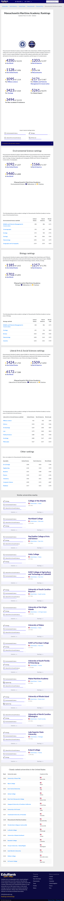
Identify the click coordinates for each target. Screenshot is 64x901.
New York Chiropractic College (16, 799)
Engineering (6, 468)
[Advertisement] (13, 29)
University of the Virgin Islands (37, 608)
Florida (35, 885)
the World (10, 63)
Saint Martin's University (14, 851)
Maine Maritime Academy (38, 679)
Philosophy (6, 441)
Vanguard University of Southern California (19, 804)
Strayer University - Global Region (17, 845)
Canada (51, 876)
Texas (34, 883)
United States (22, 6)
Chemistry (6, 478)
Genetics (5, 340)
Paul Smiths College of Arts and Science (39, 537)
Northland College (35, 519)
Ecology (5, 233)
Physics (5, 475)
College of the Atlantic (37, 501)
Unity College (33, 554)
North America (13, 6)
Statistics (14, 512)
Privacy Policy (59, 900)
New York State (37, 878)
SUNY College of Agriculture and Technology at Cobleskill (39, 573)
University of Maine (36, 625)
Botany (5, 333)
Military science (13, 82)
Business (5, 471)
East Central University (14, 788)
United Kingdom (53, 883)
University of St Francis (14, 809)
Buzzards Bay (39, 6)
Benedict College (12, 840)
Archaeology (6, 427)
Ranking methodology (8, 896)
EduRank (34, 15)
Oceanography (7, 229)
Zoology (10, 93)
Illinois (34, 888)
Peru (50, 888)
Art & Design (6, 464)
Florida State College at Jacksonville (17, 825)
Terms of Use (51, 900)
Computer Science (8, 482)
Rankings (40, 512)
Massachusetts (31, 6)
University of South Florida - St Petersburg (39, 662)
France (50, 885)
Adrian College (11, 794)
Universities (5, 6)
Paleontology (6, 240)
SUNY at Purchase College (38, 643)
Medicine (5, 485)
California (35, 876)
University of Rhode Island (38, 696)
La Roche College (12, 830)
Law (4, 431)
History (5, 424)
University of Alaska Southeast (16, 835)
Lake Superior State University (36, 733)
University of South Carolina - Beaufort (39, 590)
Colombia (51, 881)
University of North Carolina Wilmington (39, 715)
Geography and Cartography (11, 243)
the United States (12, 72)
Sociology (5, 438)
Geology (5, 236)
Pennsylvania (36, 881)
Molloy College (12, 856)
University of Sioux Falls (14, 778)
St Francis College (12, 861)
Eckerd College (34, 750)
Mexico (51, 878)
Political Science (7, 434)
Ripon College (11, 783)
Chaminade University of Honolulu (17, 814)
